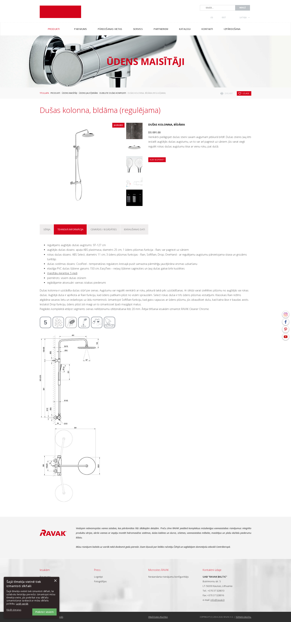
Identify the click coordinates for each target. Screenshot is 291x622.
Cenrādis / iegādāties (104, 229)
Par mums (45, 576)
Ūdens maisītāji (69, 93)
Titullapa (44, 93)
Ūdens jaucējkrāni (88, 93)
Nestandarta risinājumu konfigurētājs (168, 576)
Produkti (55, 93)
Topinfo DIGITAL (243, 616)
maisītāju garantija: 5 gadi (62, 273)
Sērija (46, 229)
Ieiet (224, 17)
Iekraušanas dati (134, 229)
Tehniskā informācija (70, 229)
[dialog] (31, 597)
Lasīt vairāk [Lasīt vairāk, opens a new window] (22, 603)
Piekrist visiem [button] (44, 612)
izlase (246, 93)
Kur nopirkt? (157, 159)
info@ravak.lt (217, 600)
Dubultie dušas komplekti (112, 93)
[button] (16, 610)
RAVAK (60, 12)
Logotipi (98, 576)
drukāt (229, 93)
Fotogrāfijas (100, 581)
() (211, 17)
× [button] (55, 580)
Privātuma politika (158, 616)
